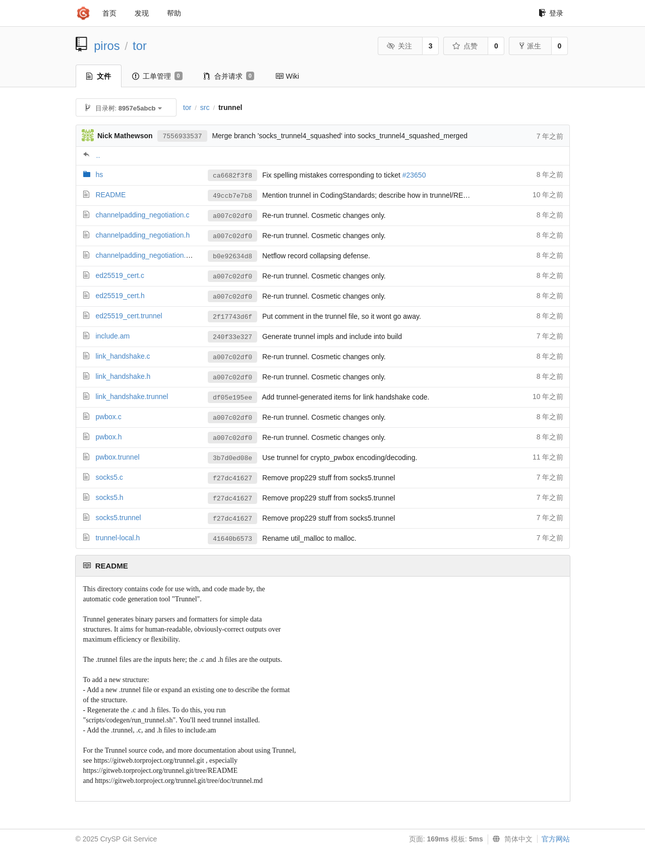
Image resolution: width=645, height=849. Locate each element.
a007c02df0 (232, 216)
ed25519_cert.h (119, 296)
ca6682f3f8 (232, 176)
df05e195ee (232, 398)
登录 (551, 13)
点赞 (465, 46)
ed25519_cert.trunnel (128, 316)
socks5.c (109, 477)
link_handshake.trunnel (131, 396)
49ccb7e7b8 (232, 196)
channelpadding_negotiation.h (142, 235)
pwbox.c (108, 417)
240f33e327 (232, 337)
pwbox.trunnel (117, 457)
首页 (109, 13)
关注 (400, 46)
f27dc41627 (232, 478)
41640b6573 (232, 539)
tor (140, 45)
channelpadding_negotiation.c (142, 215)
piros (107, 45)
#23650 (414, 175)
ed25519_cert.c (119, 275)
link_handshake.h (122, 376)
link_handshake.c (122, 356)
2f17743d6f (232, 317)
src (205, 107)
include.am (112, 336)
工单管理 (157, 76)
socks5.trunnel (118, 518)
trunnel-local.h (117, 538)
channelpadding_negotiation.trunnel (151, 255)
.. (98, 155)
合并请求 (229, 76)
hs (99, 175)
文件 (98, 76)
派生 (530, 46)
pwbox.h (108, 437)
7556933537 (182, 136)
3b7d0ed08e (232, 458)
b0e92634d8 (232, 256)
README (110, 195)
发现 (142, 13)
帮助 (174, 13)
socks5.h (109, 497)
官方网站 (556, 839)
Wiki (287, 76)
